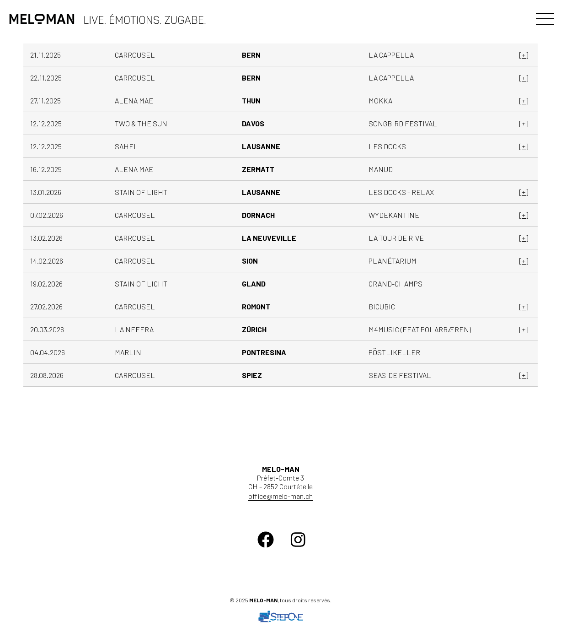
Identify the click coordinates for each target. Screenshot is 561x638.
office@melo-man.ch (280, 496)
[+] (523, 54)
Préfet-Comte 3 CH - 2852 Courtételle (280, 478)
